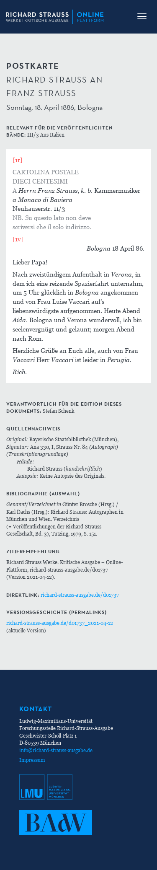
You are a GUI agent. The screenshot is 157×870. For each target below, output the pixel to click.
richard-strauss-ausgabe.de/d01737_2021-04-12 (59, 623)
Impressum (32, 760)
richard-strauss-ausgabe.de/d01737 (80, 595)
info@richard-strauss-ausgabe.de (56, 750)
